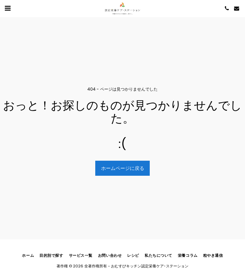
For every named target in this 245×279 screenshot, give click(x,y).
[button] (7, 8)
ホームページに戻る (122, 168)
